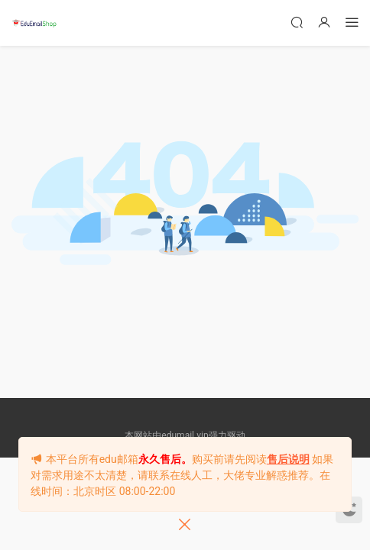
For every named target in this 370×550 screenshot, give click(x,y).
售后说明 (288, 459)
